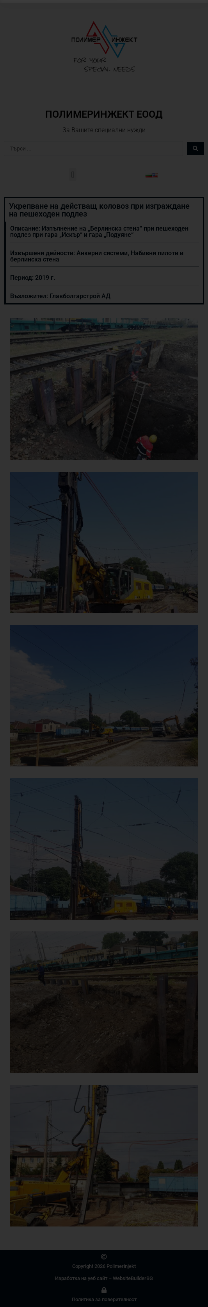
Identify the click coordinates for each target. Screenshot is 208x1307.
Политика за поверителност (104, 1299)
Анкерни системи (102, 253)
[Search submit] (195, 148)
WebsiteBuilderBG (133, 1278)
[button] (72, 174)
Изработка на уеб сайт (81, 1278)
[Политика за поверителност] (104, 1290)
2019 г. (45, 277)
